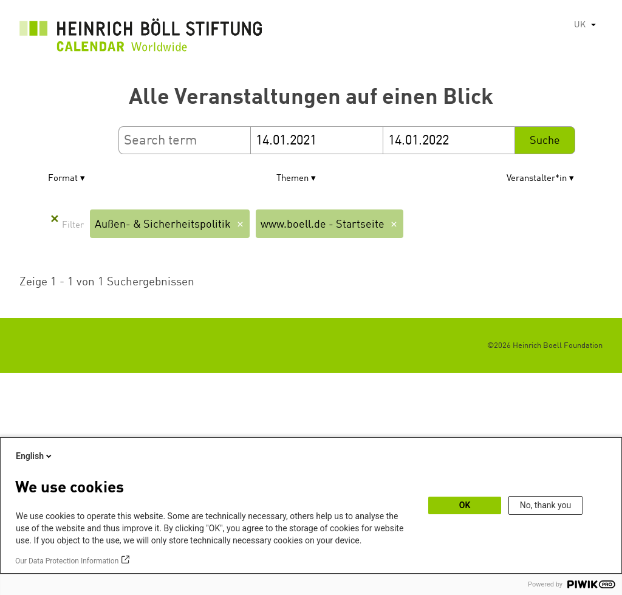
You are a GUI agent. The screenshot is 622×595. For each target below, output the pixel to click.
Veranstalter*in (537, 178)
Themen (292, 178)
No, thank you (546, 505)
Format (63, 178)
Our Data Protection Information (66, 561)
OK (465, 505)
